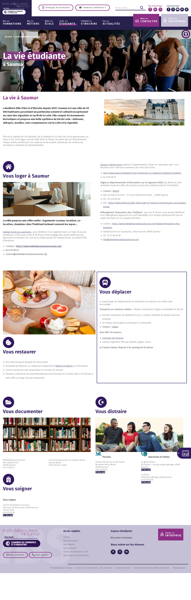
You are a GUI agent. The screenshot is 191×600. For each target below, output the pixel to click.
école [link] (49, 22)
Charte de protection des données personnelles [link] (152, 568)
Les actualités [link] (69, 548)
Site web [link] (9, 515)
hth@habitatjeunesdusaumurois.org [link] (121, 239)
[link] (186, 34)
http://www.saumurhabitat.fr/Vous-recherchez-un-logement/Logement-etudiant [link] (142, 173)
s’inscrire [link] (89, 22)
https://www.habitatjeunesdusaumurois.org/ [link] (39, 246)
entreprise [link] (177, 20)
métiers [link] (33, 22)
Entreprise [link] (174, 535)
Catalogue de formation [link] (57, 8)
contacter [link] (148, 20)
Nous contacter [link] (17, 555)
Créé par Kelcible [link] (106, 568)
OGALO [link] (115, 327)
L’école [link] (66, 537)
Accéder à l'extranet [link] (122, 538)
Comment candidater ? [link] (94, 8)
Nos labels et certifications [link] (76, 555)
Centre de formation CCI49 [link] (76, 551)
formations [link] (12, 22)
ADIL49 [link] (116, 191)
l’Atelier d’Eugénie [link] (64, 366)
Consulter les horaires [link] (112, 338)
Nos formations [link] (70, 540)
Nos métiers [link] (69, 544)
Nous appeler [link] (43, 555)
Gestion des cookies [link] (123, 568)
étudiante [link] (67, 22)
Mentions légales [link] (179, 568)
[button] (184, 453)
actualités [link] (111, 22)
